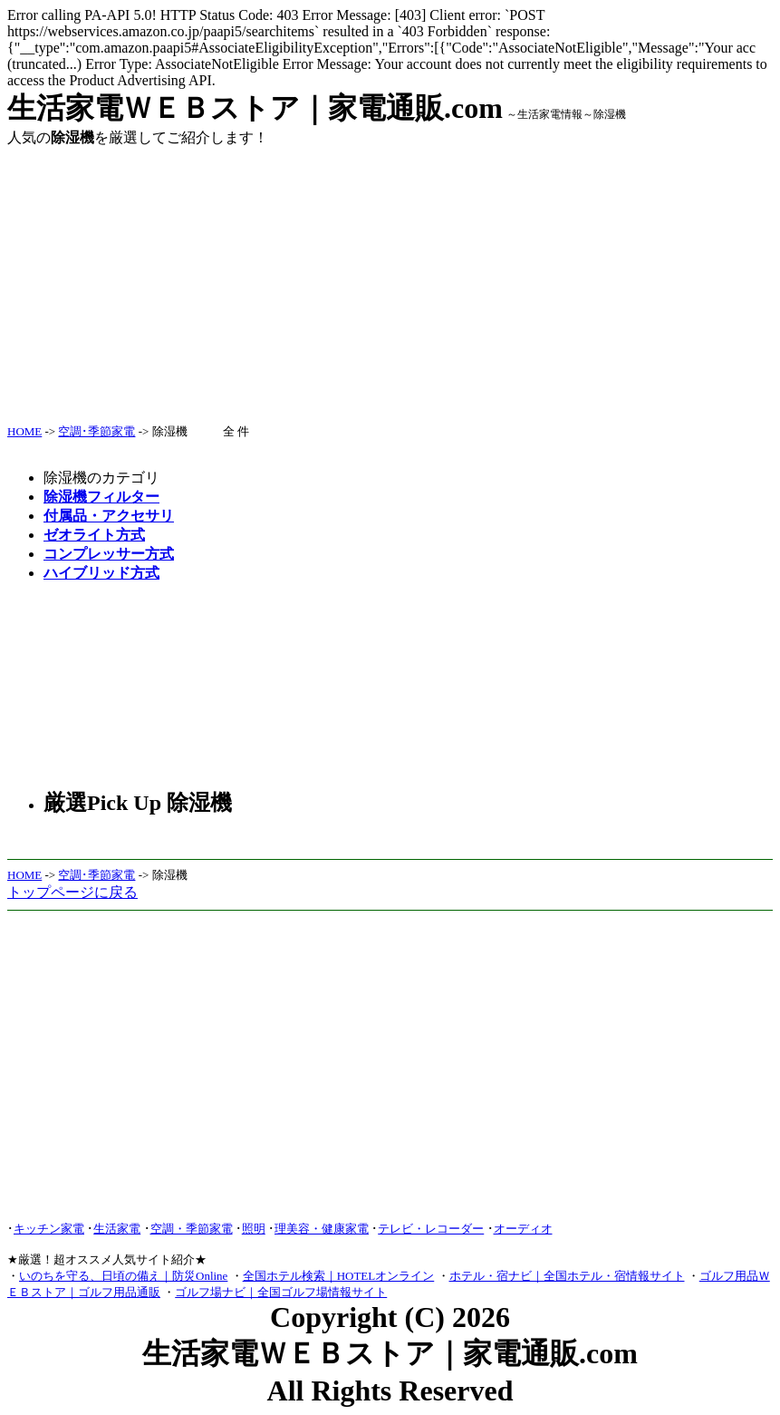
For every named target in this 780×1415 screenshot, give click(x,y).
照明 (253, 1228)
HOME (24, 431)
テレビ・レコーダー (431, 1228)
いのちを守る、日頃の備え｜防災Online (123, 1276)
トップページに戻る (72, 892)
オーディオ (523, 1228)
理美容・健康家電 (321, 1228)
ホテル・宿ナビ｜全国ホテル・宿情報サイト (567, 1276)
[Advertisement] (390, 277)
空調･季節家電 (96, 431)
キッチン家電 (49, 1228)
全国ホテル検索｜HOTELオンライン (339, 1276)
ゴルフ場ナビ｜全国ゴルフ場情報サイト (281, 1292)
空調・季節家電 (191, 1228)
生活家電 (116, 1228)
